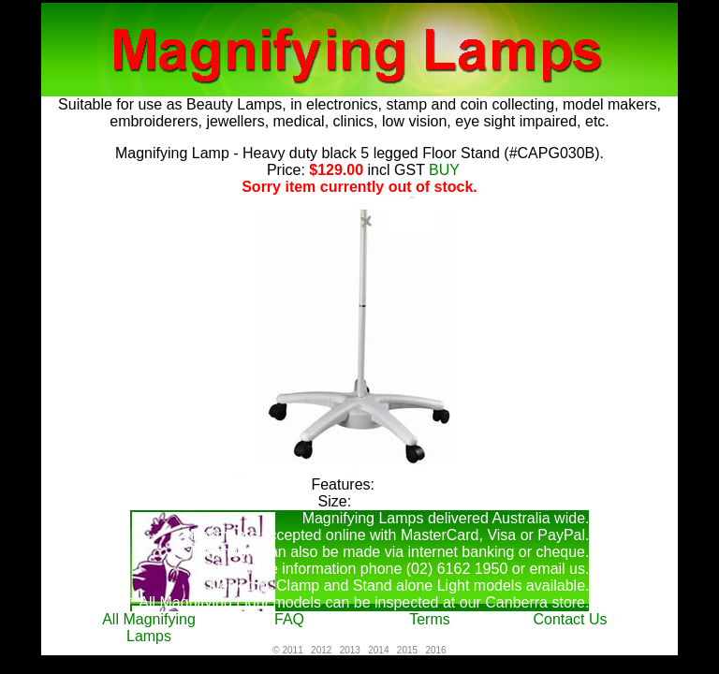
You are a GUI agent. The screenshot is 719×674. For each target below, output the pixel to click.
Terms (429, 619)
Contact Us (570, 619)
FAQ (289, 619)
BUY (440, 170)
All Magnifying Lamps (149, 627)
